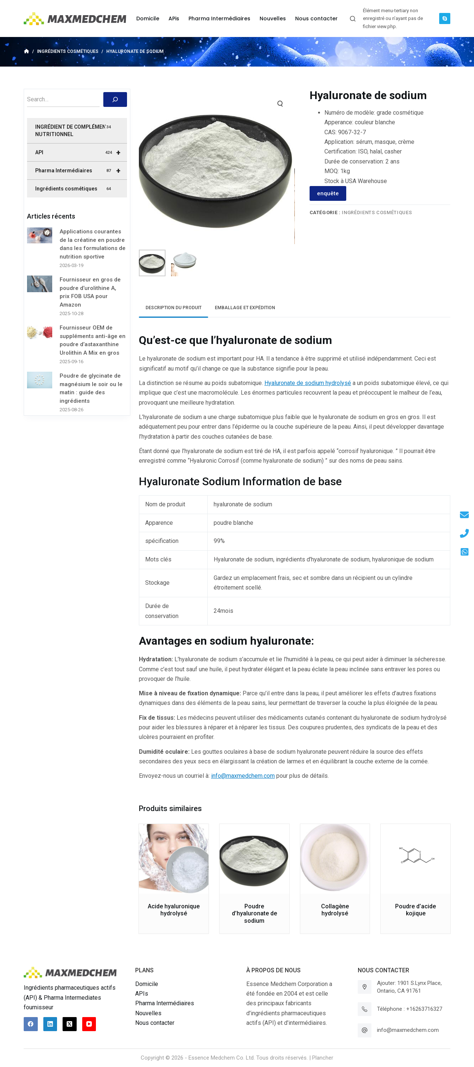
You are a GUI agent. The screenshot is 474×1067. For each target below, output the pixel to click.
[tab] (173, 307)
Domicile (146, 983)
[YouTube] (89, 1024)
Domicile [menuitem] (147, 18)
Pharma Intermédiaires (81, 170)
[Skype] (444, 18)
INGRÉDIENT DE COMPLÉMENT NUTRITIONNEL (73, 130)
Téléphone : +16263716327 (409, 1009)
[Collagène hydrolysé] (335, 859)
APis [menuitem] (173, 18)
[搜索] (115, 99)
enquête (328, 193)
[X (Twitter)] (70, 1024)
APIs (141, 993)
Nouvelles (148, 1013)
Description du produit (173, 307)
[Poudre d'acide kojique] (415, 859)
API (81, 152)
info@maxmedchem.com (243, 775)
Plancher (322, 1057)
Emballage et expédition (245, 307)
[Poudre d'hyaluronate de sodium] (254, 859)
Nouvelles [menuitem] (273, 18)
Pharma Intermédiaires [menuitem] (219, 18)
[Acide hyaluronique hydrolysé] (173, 859)
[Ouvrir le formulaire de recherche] (353, 18)
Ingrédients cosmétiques (377, 212)
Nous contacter (154, 1022)
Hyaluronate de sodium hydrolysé (307, 382)
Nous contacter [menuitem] (316, 18)
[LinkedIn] (50, 1024)
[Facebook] (31, 1024)
